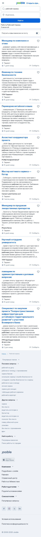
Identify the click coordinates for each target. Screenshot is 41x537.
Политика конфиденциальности (15, 524)
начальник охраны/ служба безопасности (17, 377)
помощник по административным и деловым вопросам (17, 274)
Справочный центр (9, 478)
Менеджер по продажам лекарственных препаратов (16, 206)
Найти (20, 20)
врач (3, 431)
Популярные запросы (10, 501)
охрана (4, 404)
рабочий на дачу (8, 368)
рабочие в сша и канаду (10, 383)
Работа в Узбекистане (11, 481)
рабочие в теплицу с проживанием (14, 371)
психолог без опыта (9, 419)
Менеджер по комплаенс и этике (15, 42)
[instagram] (9, 508)
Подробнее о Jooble (10, 471)
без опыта (5, 407)
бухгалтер (5, 413)
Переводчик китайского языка (17, 106)
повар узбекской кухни (10, 422)
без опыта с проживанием (11, 428)
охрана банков (7, 374)
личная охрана (7, 386)
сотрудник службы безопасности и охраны (17, 380)
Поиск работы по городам (11, 443)
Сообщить (34, 65)
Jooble (15, 532)
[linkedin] (19, 508)
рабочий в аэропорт (9, 395)
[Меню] (3, 3)
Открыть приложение (33, 3)
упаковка (5, 425)
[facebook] (4, 508)
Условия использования (11, 519)
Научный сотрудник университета (12, 241)
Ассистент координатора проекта (15, 138)
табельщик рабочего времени (12, 392)
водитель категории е (10, 410)
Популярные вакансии (10, 440)
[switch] (37, 33)
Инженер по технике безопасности (12, 73)
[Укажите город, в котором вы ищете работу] (20, 14)
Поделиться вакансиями (12, 491)
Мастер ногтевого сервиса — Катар (16, 172)
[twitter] (14, 508)
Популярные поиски (11, 360)
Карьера (5, 474)
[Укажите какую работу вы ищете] (20, 8)
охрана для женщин (9, 389)
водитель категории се (10, 416)
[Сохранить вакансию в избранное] (38, 41)
